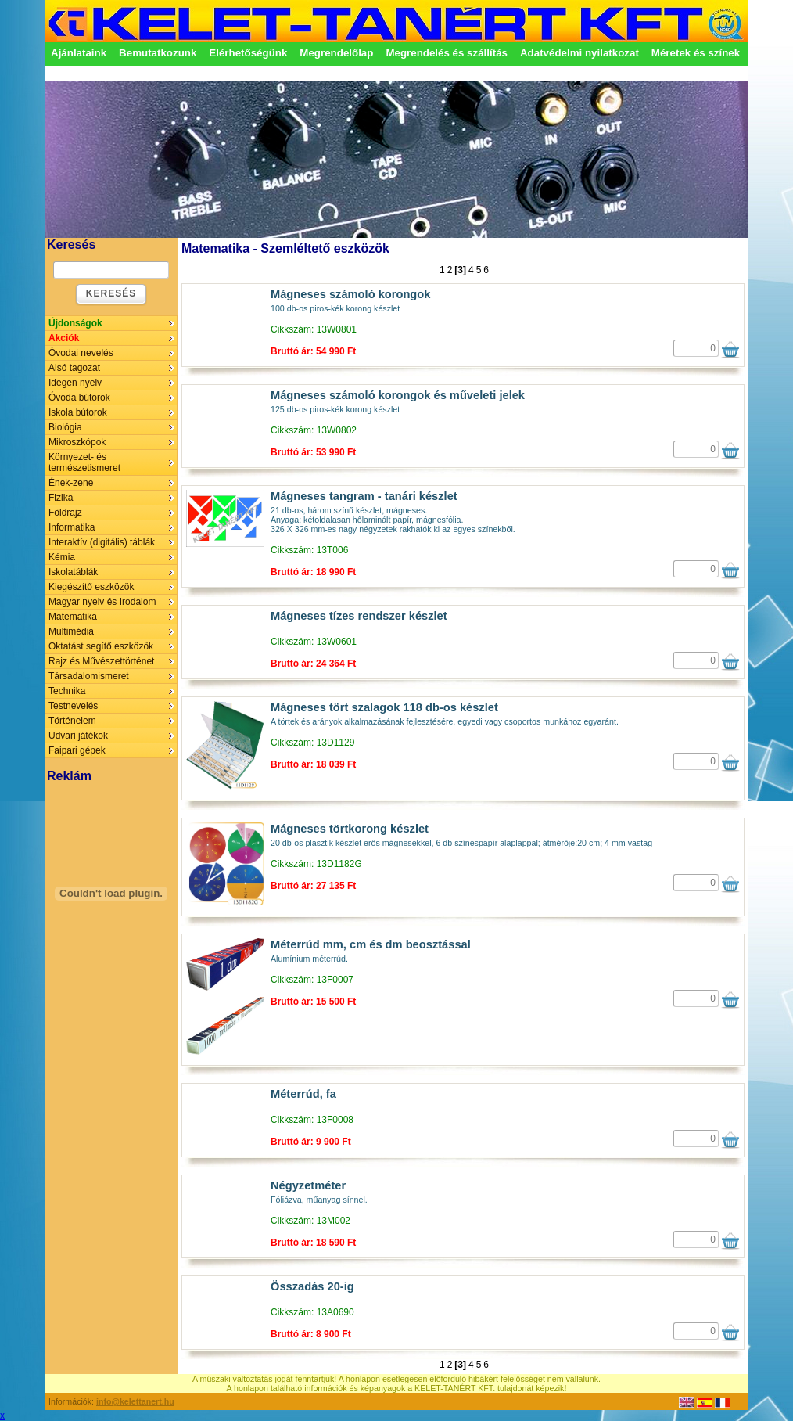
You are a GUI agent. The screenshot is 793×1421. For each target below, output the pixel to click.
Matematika (72, 616)
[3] (460, 269)
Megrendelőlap (336, 53)
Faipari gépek (77, 750)
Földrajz (65, 512)
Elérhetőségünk (248, 53)
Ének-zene (70, 482)
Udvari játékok (78, 735)
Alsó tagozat (74, 367)
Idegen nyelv (75, 382)
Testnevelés (73, 705)
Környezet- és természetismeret (84, 462)
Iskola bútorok (77, 412)
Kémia (61, 557)
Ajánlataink (78, 53)
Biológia (65, 427)
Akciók (63, 338)
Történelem (72, 720)
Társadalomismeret (88, 676)
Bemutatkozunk (157, 53)
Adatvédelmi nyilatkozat (579, 53)
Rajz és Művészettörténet (101, 661)
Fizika (60, 497)
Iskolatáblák (73, 572)
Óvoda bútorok (79, 397)
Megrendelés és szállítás (447, 53)
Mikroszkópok (77, 442)
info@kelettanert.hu (135, 1401)
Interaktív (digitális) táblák (101, 542)
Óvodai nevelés (80, 352)
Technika (66, 690)
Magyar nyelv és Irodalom (102, 601)
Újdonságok (75, 323)
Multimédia (71, 631)
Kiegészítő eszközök (91, 586)
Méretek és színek (695, 53)
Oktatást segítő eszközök (100, 646)
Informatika (71, 527)
